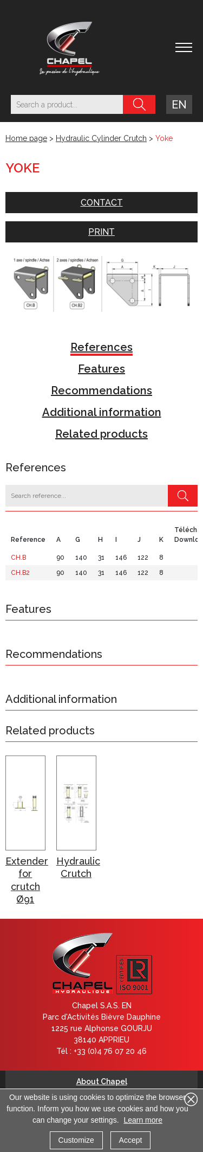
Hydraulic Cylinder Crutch (101, 138)
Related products (101, 433)
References (101, 347)
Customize (76, 1140)
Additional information (101, 412)
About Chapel (101, 1081)
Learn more (142, 1120)
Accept (130, 1140)
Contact (102, 202)
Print (101, 232)
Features (101, 368)
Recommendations (101, 390)
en (179, 104)
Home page (26, 138)
